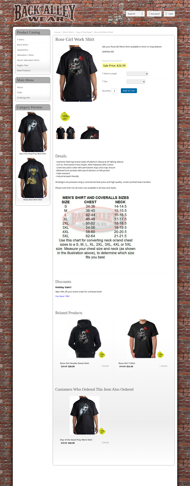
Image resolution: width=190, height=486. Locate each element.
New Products (24, 70)
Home (57, 32)
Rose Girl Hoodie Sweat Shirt (74, 363)
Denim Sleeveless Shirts (28, 60)
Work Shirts (22, 44)
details (105, 365)
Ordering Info (23, 97)
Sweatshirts (22, 49)
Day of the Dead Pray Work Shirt (32, 154)
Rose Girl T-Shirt (127, 363)
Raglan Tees (22, 65)
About (20, 87)
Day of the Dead (84, 32)
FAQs (19, 92)
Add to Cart (129, 90)
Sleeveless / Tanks (25, 55)
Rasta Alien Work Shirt (32, 200)
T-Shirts (20, 39)
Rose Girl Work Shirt (103, 32)
